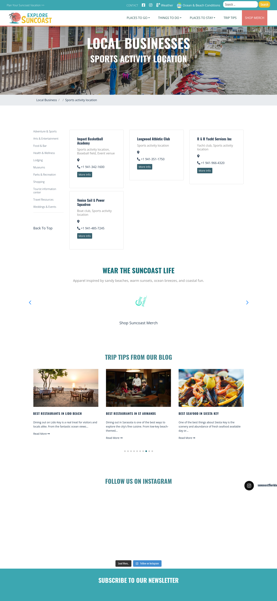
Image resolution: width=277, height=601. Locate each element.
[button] (125, 451)
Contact (132, 5)
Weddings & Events (44, 207)
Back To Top (43, 228)
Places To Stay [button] (201, 18)
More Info (85, 174)
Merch (254, 18)
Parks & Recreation (44, 174)
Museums (39, 167)
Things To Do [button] (168, 18)
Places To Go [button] (137, 18)
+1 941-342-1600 (90, 167)
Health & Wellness (44, 153)
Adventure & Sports (45, 131)
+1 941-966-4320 (210, 163)
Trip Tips (230, 18)
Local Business (46, 100)
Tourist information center (44, 190)
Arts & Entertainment (46, 138)
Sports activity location (81, 100)
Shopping (39, 182)
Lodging (38, 160)
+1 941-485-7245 (90, 228)
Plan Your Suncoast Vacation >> (25, 5)
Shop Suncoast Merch (138, 322)
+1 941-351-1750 (150, 159)
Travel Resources (43, 199)
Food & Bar (40, 146)
